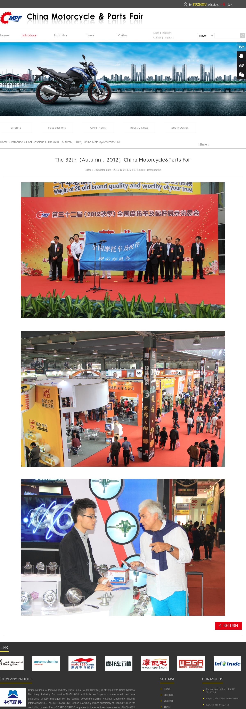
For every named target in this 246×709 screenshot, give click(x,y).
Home (4, 35)
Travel (90, 35)
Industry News (139, 127)
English (168, 37)
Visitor (122, 35)
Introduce (29, 35)
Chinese (157, 37)
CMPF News (98, 127)
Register (166, 32)
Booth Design (180, 127)
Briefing (16, 127)
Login (156, 32)
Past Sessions (57, 127)
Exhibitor (60, 35)
